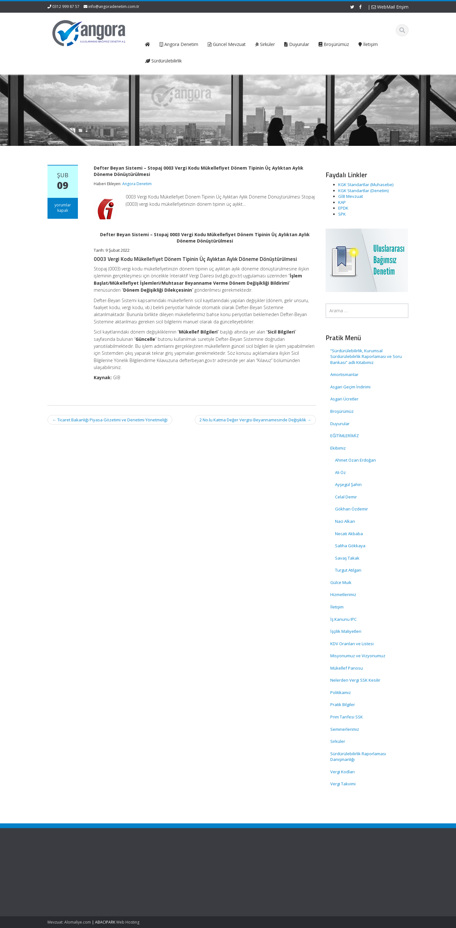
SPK (342, 214)
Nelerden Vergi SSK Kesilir (355, 680)
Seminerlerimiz (344, 729)
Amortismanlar (344, 374)
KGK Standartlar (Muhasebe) (365, 184)
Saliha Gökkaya (350, 545)
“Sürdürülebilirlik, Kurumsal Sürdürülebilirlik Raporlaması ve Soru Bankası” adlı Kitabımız (366, 356)
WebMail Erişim (389, 7)
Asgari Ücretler (344, 399)
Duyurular (340, 423)
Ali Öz (340, 472)
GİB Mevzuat (350, 196)
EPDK (343, 208)
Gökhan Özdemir (351, 509)
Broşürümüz (342, 411)
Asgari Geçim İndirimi (350, 387)
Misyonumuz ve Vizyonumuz (357, 656)
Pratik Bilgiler (342, 704)
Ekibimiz (338, 448)
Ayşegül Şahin (348, 484)
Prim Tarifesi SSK (346, 717)
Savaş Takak (347, 558)
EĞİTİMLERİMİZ (344, 435)
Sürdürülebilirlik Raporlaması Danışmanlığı (358, 757)
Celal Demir (346, 497)
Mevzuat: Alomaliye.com (69, 922)
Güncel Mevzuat (163, 881)
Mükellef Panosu (346, 668)
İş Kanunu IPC (343, 619)
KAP (342, 202)
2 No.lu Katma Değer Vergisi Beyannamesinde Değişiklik (255, 420)
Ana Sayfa (157, 863)
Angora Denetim (137, 183)
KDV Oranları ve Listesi (352, 643)
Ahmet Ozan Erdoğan (355, 460)
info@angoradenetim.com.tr (113, 6)
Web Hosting (127, 922)
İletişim (337, 607)
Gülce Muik (341, 582)
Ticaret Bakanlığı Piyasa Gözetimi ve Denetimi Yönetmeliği (110, 420)
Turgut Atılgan (348, 570)
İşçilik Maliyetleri (345, 631)
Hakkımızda (158, 869)
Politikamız (340, 692)
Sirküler (337, 741)
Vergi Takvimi (343, 784)
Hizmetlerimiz (343, 594)
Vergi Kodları (342, 772)
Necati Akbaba (349, 533)
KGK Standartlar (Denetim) (363, 190)
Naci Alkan (345, 521)
